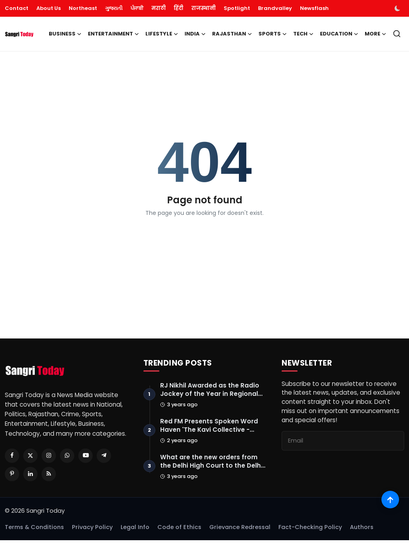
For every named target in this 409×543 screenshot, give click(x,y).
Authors (361, 530)
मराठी (158, 8)
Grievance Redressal (239, 530)
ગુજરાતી (114, 8)
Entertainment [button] (113, 34)
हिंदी (178, 8)
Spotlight (237, 8)
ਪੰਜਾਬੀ (137, 8)
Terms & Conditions (34, 530)
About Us (48, 8)
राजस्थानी (203, 8)
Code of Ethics (179, 530)
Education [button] (339, 34)
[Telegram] (104, 456)
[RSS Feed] (49, 474)
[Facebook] (12, 456)
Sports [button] (272, 34)
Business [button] (65, 34)
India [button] (195, 34)
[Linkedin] (30, 474)
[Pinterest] (12, 474)
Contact (16, 8)
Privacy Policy (92, 530)
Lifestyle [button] (161, 34)
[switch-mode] (398, 8)
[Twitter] (30, 456)
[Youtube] (85, 456)
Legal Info (135, 530)
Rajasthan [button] (232, 34)
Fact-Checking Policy (310, 530)
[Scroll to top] (390, 498)
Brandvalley (275, 8)
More (375, 34)
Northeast (83, 8)
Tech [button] (303, 34)
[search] (396, 33)
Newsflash (314, 8)
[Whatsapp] (67, 456)
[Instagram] (49, 456)
